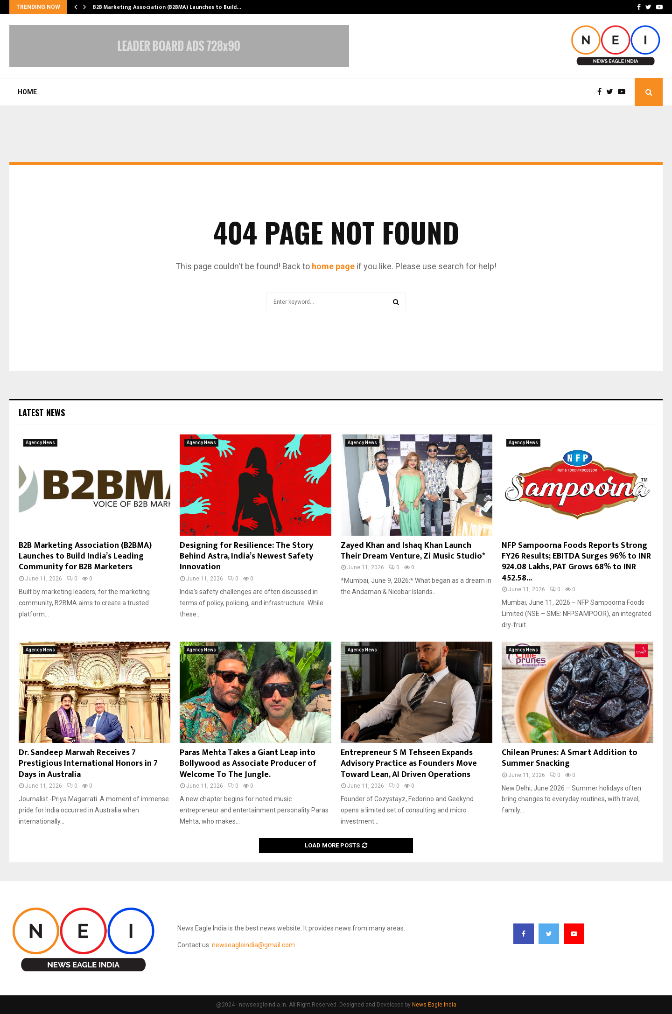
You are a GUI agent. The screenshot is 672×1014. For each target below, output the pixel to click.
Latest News (42, 412)
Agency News (40, 442)
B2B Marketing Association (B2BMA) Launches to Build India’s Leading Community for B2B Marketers (85, 556)
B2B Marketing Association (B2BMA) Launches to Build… (167, 7)
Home (27, 92)
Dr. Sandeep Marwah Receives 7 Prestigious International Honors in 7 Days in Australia (88, 764)
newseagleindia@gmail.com (253, 945)
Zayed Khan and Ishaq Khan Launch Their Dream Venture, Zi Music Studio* (413, 550)
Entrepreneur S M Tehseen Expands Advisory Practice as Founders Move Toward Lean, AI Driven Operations (409, 764)
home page (333, 266)
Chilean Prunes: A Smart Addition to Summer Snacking (569, 758)
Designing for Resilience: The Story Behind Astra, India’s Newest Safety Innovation (246, 556)
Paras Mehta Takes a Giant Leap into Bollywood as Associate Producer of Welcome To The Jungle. (248, 764)
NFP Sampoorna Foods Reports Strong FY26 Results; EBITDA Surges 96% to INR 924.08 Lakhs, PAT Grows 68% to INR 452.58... (576, 561)
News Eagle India (434, 1004)
